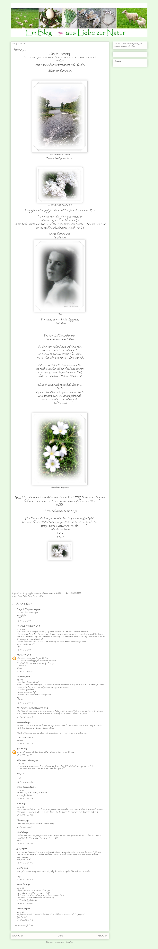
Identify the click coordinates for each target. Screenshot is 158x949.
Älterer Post (102, 936)
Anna (19, 832)
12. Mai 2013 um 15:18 (25, 844)
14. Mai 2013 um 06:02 (25, 903)
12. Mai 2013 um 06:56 (25, 621)
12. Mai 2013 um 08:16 (25, 717)
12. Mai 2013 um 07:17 (25, 671)
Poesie (30, 596)
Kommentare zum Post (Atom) (63, 942)
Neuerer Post (17, 936)
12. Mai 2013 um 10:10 (24, 755)
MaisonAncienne (22, 787)
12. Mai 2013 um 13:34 (25, 827)
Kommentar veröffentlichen (24, 925)
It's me (19, 820)
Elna (19, 868)
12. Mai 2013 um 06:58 (25, 650)
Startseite (60, 936)
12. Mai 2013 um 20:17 (25, 879)
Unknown (20, 655)
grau (18, 749)
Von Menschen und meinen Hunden (28, 708)
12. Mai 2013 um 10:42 (25, 782)
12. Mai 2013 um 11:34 (25, 798)
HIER (60, 61)
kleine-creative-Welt (24, 760)
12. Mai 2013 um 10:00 (24, 743)
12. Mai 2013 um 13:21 (25, 815)
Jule (18, 849)
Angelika (20, 722)
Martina (20, 909)
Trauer (35, 596)
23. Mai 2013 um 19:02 (25, 920)
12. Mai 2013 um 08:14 (25, 703)
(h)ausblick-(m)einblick (24, 626)
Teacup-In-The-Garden (25, 609)
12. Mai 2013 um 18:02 (25, 863)
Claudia (19, 884)
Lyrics (20, 596)
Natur (25, 596)
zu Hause (41, 596)
